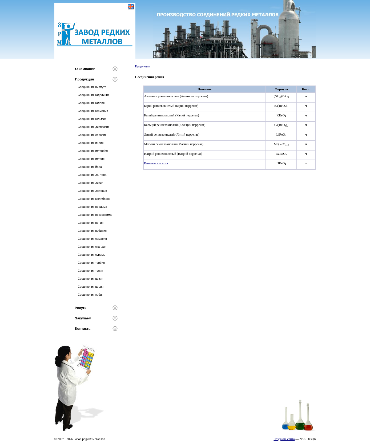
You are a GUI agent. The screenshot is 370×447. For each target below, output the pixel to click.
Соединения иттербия (93, 150)
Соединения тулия (90, 270)
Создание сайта (284, 439)
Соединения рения (90, 222)
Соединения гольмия (92, 118)
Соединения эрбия (90, 294)
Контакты (83, 329)
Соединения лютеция (92, 190)
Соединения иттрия (91, 158)
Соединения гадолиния (94, 94)
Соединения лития (90, 182)
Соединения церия (90, 286)
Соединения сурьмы (92, 254)
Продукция (84, 79)
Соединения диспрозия (94, 126)
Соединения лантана (92, 174)
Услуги (81, 308)
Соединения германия (93, 110)
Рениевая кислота (156, 163)
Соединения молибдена (94, 198)
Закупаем (83, 318)
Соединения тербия (91, 262)
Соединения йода (90, 166)
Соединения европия (92, 134)
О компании (85, 69)
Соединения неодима (92, 206)
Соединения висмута (92, 86)
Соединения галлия (91, 102)
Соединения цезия (90, 278)
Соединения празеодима (95, 214)
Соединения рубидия (92, 230)
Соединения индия (91, 142)
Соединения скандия (92, 246)
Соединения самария (92, 238)
